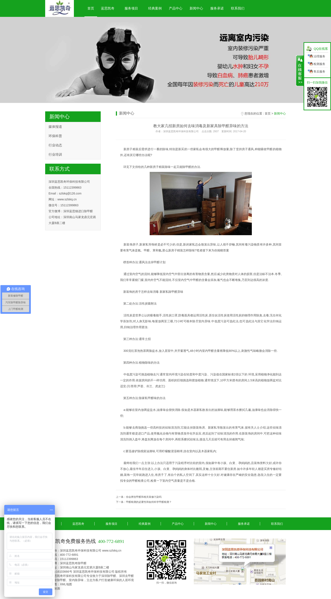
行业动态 (55, 145)
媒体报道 (55, 126)
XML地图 (66, 584)
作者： (201, 131)
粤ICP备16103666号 (58, 571)
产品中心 (175, 8)
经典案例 (155, 8)
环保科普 (55, 136)
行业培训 (55, 154)
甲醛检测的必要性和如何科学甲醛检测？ (149, 502)
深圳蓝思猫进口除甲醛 (78, 211)
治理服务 (319, 56)
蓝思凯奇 (107, 8)
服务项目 (131, 8)
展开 (300, 70)
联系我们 (237, 8)
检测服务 (319, 64)
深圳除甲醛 (108, 575)
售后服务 (319, 71)
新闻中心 (196, 8)
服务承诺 (217, 8)
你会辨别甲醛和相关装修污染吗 (143, 496)
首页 (90, 8)
